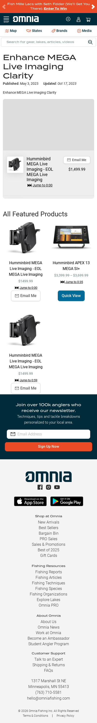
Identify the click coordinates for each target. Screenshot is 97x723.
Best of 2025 (48, 550)
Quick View (71, 295)
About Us (48, 621)
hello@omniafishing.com (48, 698)
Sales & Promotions (48, 544)
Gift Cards (48, 555)
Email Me (76, 160)
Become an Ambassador (48, 638)
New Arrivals (48, 522)
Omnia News (49, 627)
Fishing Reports (48, 572)
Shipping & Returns (48, 665)
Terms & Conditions (35, 715)
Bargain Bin (49, 533)
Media (84, 31)
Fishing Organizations (48, 594)
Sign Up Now (48, 446)
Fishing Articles (49, 577)
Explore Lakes (48, 599)
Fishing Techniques (48, 583)
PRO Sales (48, 539)
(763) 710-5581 (48, 692)
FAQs (48, 670)
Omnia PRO (49, 605)
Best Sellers (48, 527)
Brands (59, 31)
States (34, 30)
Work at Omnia (48, 633)
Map (11, 31)
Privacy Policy (65, 715)
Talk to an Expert (48, 659)
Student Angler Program (48, 644)
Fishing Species (48, 588)
